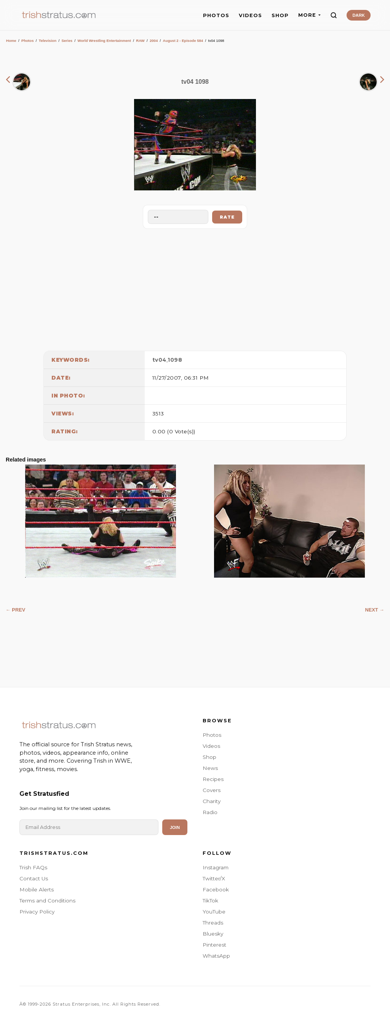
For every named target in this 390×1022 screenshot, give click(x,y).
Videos (211, 746)
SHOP (280, 15)
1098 (175, 360)
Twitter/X (214, 878)
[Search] (333, 15)
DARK (358, 15)
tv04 (159, 360)
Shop (209, 757)
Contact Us (33, 878)
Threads (213, 923)
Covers (212, 790)
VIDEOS (250, 15)
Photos (27, 40)
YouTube (214, 912)
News (210, 768)
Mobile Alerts (36, 889)
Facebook (216, 889)
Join (175, 827)
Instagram (216, 867)
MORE (309, 15)
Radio (210, 812)
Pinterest (214, 945)
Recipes (213, 779)
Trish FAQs (33, 867)
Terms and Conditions (47, 900)
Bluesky (213, 934)
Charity (212, 801)
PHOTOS (216, 15)
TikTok (210, 900)
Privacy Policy (36, 912)
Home (11, 40)
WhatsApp (216, 956)
